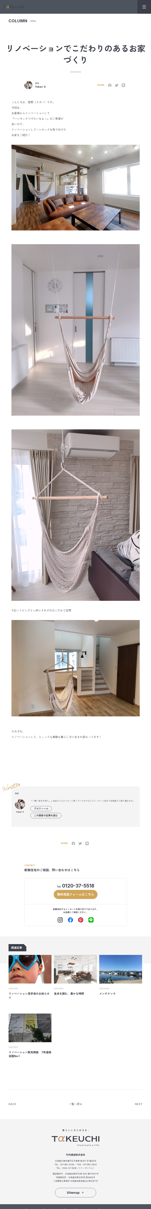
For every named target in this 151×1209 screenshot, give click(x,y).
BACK (12, 1104)
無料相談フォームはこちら (75, 894)
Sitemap (75, 1192)
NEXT (138, 1104)
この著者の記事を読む (46, 815)
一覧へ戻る (75, 1104)
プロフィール (41, 808)
